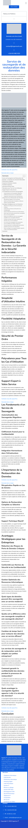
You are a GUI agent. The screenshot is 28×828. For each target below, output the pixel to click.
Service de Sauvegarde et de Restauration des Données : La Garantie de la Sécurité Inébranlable (13, 178)
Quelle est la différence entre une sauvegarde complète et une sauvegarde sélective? (13, 217)
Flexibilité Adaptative (7, 184)
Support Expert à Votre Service (9, 190)
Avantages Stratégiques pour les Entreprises (12, 204)
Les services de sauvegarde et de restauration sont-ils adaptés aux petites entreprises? (13, 223)
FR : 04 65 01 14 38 (10, 814)
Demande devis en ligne (7, 173)
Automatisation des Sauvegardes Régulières (13, 193)
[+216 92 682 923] (14, 50)
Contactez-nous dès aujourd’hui (9, 169)
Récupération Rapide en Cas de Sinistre (12, 199)
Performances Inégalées (7, 181)
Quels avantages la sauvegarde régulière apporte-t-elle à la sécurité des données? (14, 229)
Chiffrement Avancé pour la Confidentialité (12, 194)
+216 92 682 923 (14, 53)
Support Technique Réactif (9, 202)
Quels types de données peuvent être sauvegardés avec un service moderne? (14, 214)
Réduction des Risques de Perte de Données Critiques (13, 206)
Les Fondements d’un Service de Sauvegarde (12, 191)
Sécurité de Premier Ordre (8, 186)
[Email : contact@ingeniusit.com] (3, 817)
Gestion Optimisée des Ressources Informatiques (14, 211)
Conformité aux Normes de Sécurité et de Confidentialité (12, 209)
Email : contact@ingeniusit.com (13, 817)
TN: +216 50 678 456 (11, 810)
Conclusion (4, 231)
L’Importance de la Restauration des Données (12, 198)
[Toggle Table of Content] (23, 176)
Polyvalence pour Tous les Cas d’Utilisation (12, 188)
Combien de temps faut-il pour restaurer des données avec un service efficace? (13, 220)
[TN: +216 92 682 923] (3, 806)
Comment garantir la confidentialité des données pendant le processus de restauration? (14, 226)
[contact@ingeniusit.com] (14, 43)
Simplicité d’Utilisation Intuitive (9, 183)
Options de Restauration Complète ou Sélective (13, 201)
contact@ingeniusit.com (14, 46)
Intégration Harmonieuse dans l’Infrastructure (13, 196)
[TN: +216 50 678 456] (3, 810)
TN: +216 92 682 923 (11, 806)
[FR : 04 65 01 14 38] (3, 814)
